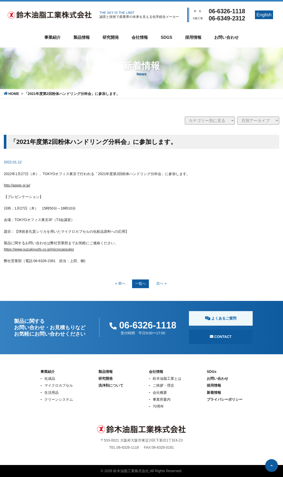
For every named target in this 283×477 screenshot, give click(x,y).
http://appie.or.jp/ (17, 185)
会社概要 (160, 392)
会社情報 (140, 37)
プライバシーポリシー (224, 399)
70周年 (158, 406)
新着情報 (214, 392)
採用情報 (193, 37)
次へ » (161, 283)
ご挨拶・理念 (163, 385)
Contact (220, 337)
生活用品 (51, 392)
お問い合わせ (226, 37)
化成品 (49, 378)
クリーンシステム (58, 399)
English (264, 14)
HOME (13, 94)
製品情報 (81, 37)
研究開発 (110, 37)
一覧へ (140, 284)
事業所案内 (162, 399)
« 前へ (120, 283)
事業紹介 (52, 37)
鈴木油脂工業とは (167, 378)
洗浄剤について (110, 385)
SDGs (166, 37)
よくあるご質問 (220, 318)
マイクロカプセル (58, 385)
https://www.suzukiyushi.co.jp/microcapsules (39, 249)
